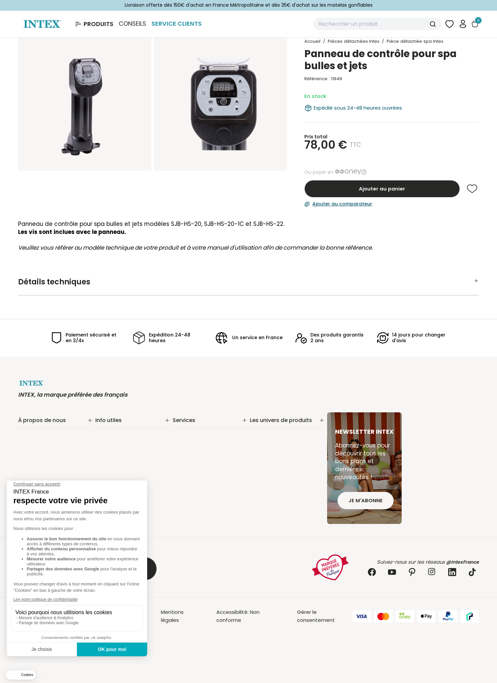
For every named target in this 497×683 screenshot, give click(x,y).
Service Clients (177, 23)
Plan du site (109, 478)
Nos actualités (36, 444)
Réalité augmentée (197, 452)
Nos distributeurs (194, 444)
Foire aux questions (196, 470)
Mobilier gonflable (272, 487)
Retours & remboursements (130, 444)
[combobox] (377, 24)
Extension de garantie (200, 435)
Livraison (105, 435)
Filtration (260, 435)
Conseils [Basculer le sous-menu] (132, 24)
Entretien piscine (270, 444)
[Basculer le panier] (475, 24)
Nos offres (31, 452)
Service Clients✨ (194, 426)
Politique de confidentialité (129, 469)
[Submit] (433, 24)
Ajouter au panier (382, 188)
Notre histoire (35, 426)
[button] (463, 24)
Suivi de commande (120, 426)
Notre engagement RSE (47, 435)
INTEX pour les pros (196, 461)
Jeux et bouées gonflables (283, 505)
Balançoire (263, 479)
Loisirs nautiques (270, 470)
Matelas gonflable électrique (286, 452)
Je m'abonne (366, 500)
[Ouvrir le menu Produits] (93, 24)
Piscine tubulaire (270, 426)
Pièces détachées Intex (279, 496)
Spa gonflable (267, 461)
